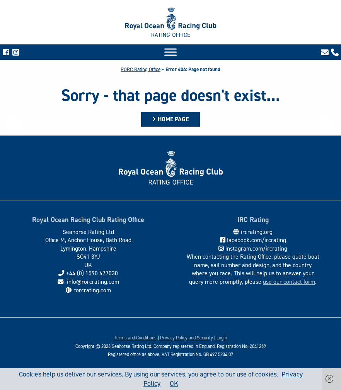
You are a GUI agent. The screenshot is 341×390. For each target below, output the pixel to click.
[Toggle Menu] (170, 52)
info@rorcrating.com (92, 282)
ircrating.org (257, 232)
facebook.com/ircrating (256, 240)
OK (174, 383)
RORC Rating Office (140, 69)
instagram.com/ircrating (256, 248)
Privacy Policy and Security (186, 338)
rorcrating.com (92, 290)
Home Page (173, 119)
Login (222, 338)
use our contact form (289, 282)
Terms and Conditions (135, 338)
